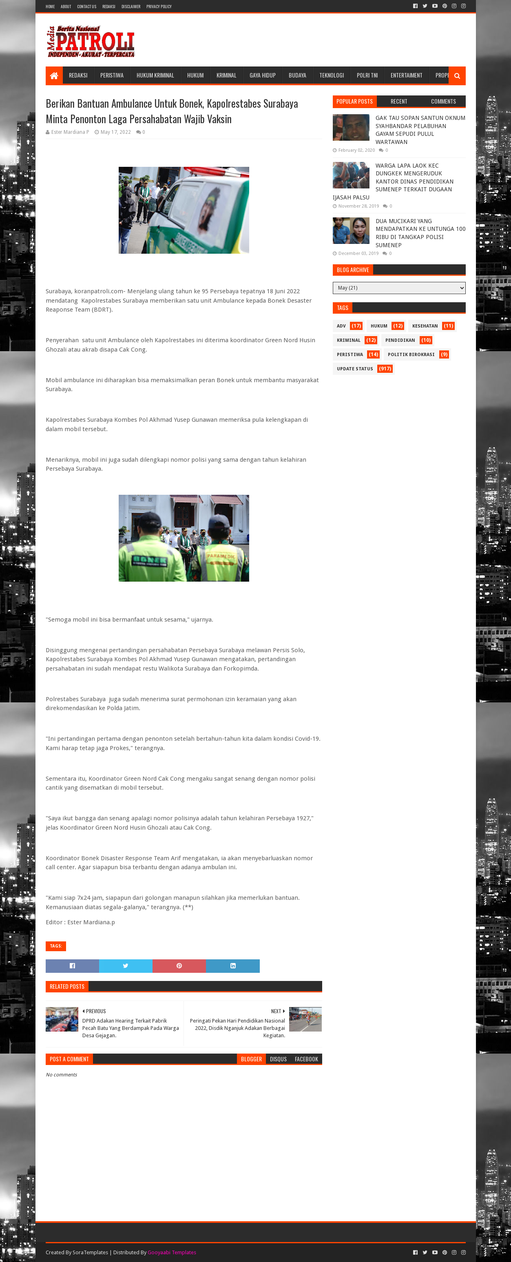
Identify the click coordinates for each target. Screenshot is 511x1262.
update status (355, 369)
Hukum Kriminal (155, 75)
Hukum (195, 75)
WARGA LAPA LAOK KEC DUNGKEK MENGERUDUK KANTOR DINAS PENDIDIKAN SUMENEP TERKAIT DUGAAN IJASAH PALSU (393, 181)
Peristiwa (112, 75)
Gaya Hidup (263, 75)
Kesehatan (425, 326)
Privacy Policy (159, 6)
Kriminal (227, 75)
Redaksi (108, 6)
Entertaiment (407, 75)
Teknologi (331, 75)
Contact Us (86, 6)
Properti (446, 75)
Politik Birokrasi (411, 354)
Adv (341, 326)
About (66, 6)
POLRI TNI (367, 75)
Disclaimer (131, 6)
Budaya (297, 75)
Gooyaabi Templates (172, 1252)
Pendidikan (400, 340)
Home (50, 6)
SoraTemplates (90, 1252)
